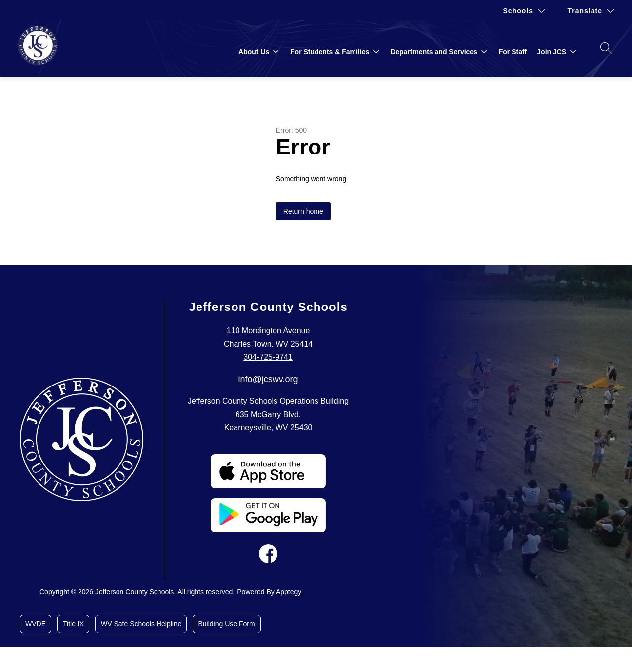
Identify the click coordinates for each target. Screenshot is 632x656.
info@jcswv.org (268, 379)
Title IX (73, 624)
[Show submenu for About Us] (253, 52)
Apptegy (288, 592)
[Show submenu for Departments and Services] (434, 52)
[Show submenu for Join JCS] (551, 52)
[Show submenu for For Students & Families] (329, 52)
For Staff (513, 52)
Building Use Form (226, 624)
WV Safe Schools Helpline (141, 624)
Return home (303, 211)
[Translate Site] (590, 11)
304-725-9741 (268, 357)
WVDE (35, 624)
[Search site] (606, 48)
